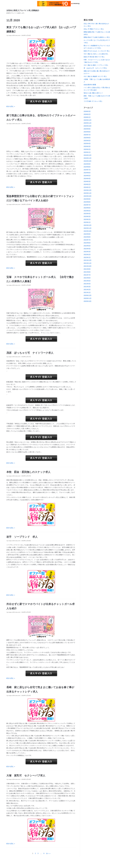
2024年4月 (87, 178)
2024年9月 (87, 164)
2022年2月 (87, 254)
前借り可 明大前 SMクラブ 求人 (94, 57)
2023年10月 (87, 196)
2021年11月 (87, 263)
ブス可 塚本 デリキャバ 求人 (93, 101)
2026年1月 (87, 117)
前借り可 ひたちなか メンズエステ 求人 (97, 51)
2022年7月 (87, 240)
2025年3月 (87, 146)
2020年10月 (87, 301)
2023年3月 (87, 216)
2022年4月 (87, 248)
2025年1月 (87, 152)
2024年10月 (87, 161)
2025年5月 (87, 140)
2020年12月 (87, 295)
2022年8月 (87, 237)
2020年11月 (87, 298)
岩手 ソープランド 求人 (22, 536)
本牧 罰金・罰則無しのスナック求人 (28, 472)
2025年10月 (87, 126)
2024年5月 (87, 175)
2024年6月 (87, 172)
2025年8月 (87, 132)
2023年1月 (87, 222)
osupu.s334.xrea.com (14, 35)
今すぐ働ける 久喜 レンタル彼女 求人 (96, 54)
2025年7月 (87, 135)
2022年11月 (87, 228)
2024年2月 (87, 184)
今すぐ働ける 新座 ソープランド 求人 (96, 65)
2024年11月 (87, 158)
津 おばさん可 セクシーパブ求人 (95, 68)
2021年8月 (87, 272)
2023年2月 (87, 219)
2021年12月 (87, 260)
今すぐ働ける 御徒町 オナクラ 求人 (95, 76)
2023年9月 (87, 199)
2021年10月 (87, 266)
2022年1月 (87, 257)
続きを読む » (10, 106)
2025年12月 (87, 120)
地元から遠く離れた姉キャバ (93, 93)
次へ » (48, 853)
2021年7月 (87, 275)
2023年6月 (87, 208)
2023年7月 (87, 205)
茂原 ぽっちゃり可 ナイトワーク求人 (29, 352)
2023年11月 (87, 193)
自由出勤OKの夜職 (90, 84)
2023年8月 (87, 202)
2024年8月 (87, 167)
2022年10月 (87, 231)
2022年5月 (87, 246)
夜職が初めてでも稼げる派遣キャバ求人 (97, 37)
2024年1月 (87, 187)
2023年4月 (87, 213)
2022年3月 (87, 251)
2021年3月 (87, 286)
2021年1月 (87, 292)
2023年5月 (87, 211)
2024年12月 (87, 155)
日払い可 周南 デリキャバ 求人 (94, 29)
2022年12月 (87, 225)
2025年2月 (87, 149)
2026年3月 (87, 111)
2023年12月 (87, 190)
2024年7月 (87, 170)
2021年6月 (87, 278)
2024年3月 (87, 181)
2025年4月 (87, 143)
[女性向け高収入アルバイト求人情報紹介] (22, 11)
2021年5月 (87, 281)
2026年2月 (87, 114)
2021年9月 (87, 269)
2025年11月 (87, 123)
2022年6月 (87, 243)
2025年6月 (87, 137)
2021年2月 (87, 289)
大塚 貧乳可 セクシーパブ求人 (25, 775)
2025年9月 (87, 129)
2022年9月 (87, 234)
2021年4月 (87, 283)
